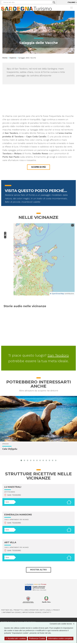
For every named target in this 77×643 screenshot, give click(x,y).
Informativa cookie (12, 612)
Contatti (47, 612)
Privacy (56, 610)
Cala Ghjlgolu (9, 449)
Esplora (13, 58)
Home (4, 58)
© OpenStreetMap (57, 293)
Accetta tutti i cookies (16, 638)
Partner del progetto (12, 610)
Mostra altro (38, 570)
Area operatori (31, 610)
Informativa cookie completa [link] (60, 638)
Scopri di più (38, 167)
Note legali (45, 610)
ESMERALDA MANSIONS (18, 514)
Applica (54, 2)
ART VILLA (10, 542)
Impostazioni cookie (31, 612)
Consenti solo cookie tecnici (63, 623)
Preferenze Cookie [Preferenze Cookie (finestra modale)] (37, 638)
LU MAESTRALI (12, 487)
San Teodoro (58, 355)
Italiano (71, 2)
